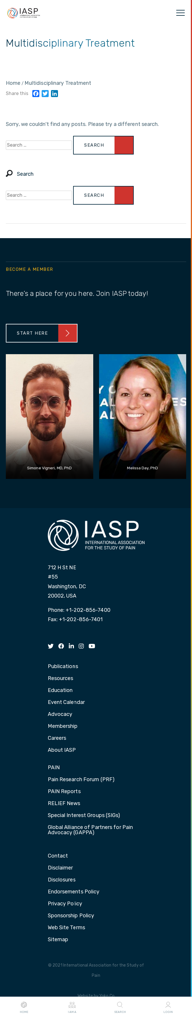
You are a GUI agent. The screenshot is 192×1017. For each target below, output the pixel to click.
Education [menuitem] (60, 690)
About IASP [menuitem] (62, 750)
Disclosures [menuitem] (62, 880)
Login (168, 1007)
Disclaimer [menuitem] (60, 868)
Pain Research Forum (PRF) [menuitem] (81, 780)
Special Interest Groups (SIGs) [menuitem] (84, 815)
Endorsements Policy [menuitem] (74, 892)
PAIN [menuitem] (54, 768)
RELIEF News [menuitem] (64, 804)
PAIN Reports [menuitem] (64, 792)
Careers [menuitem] (57, 738)
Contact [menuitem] (58, 856)
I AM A (72, 1007)
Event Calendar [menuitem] (66, 702)
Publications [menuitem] (63, 667)
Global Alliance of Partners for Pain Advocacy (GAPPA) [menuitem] (90, 830)
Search (120, 1007)
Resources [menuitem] (60, 678)
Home (24, 1007)
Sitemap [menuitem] (58, 940)
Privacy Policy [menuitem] (65, 904)
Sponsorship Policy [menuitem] (71, 916)
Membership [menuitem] (63, 726)
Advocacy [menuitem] (60, 714)
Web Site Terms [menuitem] (66, 928)
